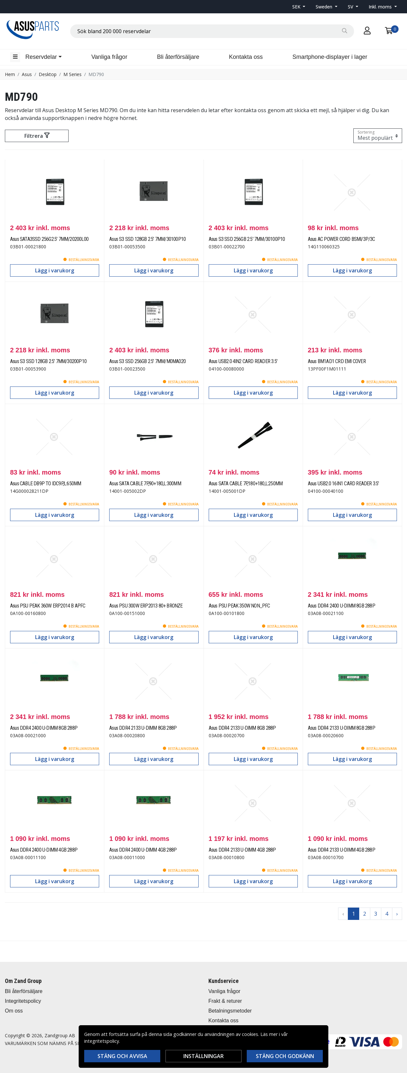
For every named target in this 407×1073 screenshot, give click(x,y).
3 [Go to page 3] (375, 913)
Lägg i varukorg (54, 270)
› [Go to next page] (397, 913)
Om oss (14, 1011)
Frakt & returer (225, 1001)
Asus (27, 74)
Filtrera (36, 135)
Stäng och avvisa (122, 1056)
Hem (10, 74)
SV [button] (351, 7)
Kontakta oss (246, 57)
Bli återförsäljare (178, 57)
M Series (72, 74)
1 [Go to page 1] (353, 913)
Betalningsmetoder (230, 1011)
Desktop (48, 74)
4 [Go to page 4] (386, 913)
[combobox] (212, 31)
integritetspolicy (101, 1041)
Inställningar (203, 1056)
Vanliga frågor (109, 57)
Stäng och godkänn (285, 1056)
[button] (299, 6)
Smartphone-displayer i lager (330, 57)
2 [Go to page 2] (364, 913)
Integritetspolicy (23, 1001)
